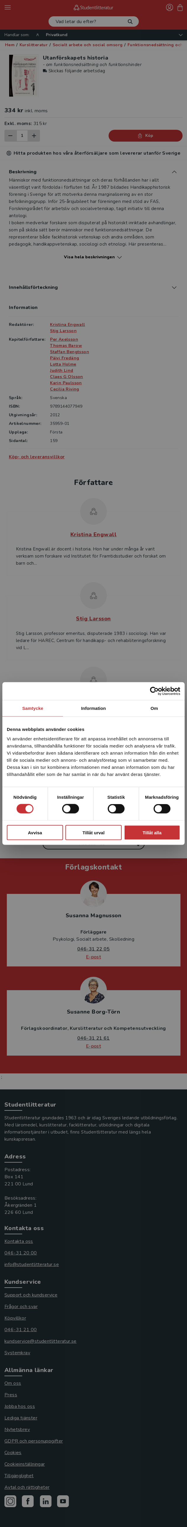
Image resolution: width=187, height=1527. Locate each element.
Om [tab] (154, 708)
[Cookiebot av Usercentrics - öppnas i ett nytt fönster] (154, 691)
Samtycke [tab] (32, 708)
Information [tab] (93, 708)
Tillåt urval (94, 832)
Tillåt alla (152, 832)
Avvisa (35, 832)
